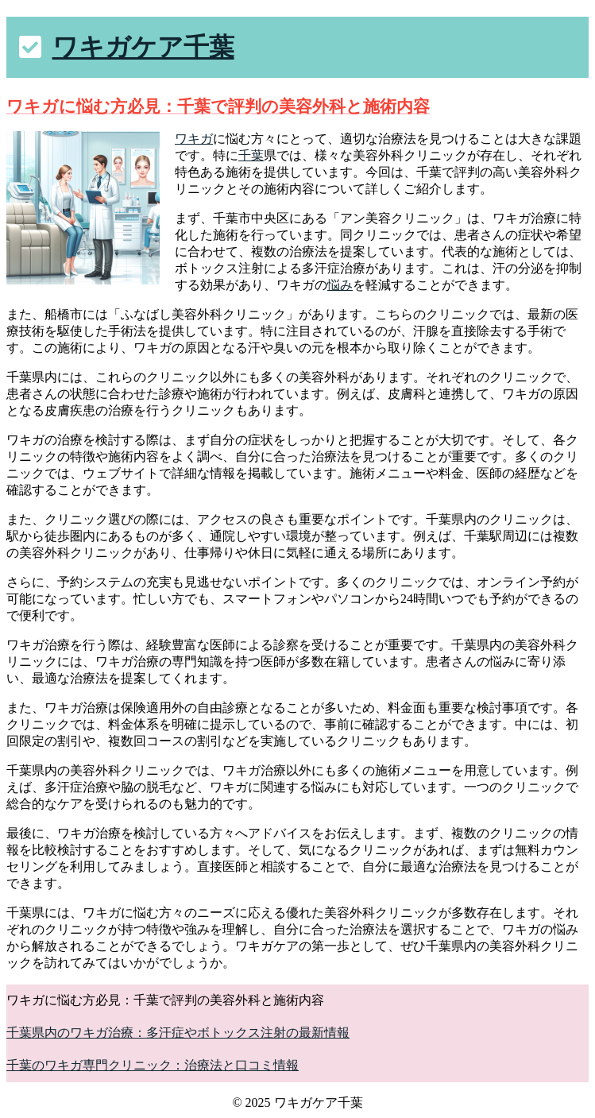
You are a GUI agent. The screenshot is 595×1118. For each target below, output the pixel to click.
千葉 (251, 155)
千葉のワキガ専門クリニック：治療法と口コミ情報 (152, 1065)
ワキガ (194, 138)
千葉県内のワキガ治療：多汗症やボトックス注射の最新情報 (178, 1032)
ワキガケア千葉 (143, 47)
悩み (340, 285)
